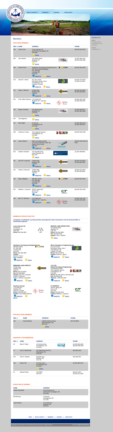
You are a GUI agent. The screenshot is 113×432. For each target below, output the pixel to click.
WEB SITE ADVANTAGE (83, 424)
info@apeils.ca (96, 49)
